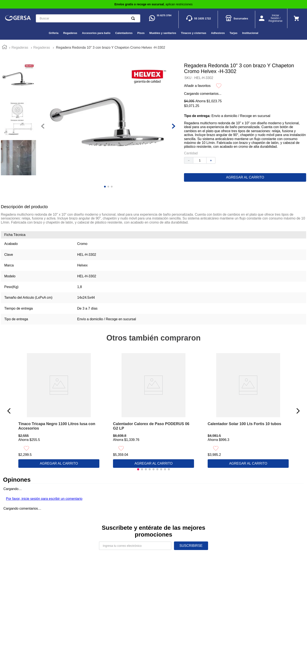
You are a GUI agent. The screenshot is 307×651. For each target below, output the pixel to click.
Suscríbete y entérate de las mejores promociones (153, 531)
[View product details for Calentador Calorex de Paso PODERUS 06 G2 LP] (153, 410)
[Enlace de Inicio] (4, 47)
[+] (211, 160)
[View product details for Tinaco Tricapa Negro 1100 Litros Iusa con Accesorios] (59, 410)
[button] (138, 469)
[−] (188, 160)
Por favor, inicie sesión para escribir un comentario (44, 498)
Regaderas (20, 47)
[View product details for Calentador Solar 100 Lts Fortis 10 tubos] (248, 410)
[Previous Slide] (9, 411)
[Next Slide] (298, 411)
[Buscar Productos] (133, 18)
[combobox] (88, 18)
